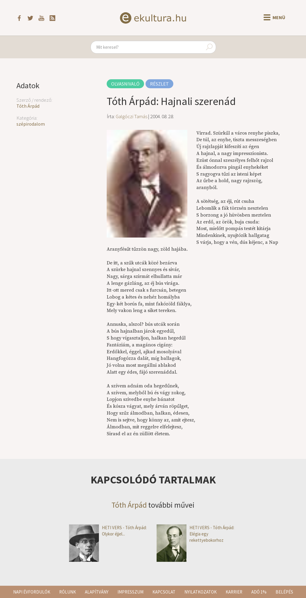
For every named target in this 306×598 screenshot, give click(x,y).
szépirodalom (30, 124)
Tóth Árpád (27, 106)
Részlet (159, 84)
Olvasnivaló (125, 84)
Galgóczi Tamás (131, 116)
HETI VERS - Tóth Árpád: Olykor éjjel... (108, 530)
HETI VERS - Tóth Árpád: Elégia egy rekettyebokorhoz (195, 534)
